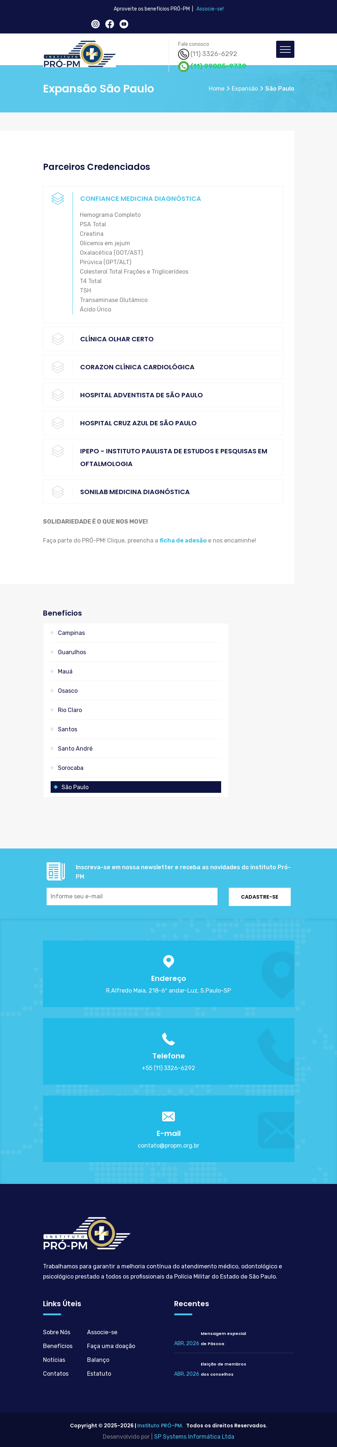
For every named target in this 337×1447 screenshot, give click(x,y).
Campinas (71, 632)
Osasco (68, 690)
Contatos (55, 1373)
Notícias (54, 1359)
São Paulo (75, 787)
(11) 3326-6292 (207, 54)
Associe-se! (210, 9)
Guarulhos (72, 652)
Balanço (98, 1359)
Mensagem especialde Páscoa (223, 1339)
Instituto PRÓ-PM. (160, 1425)
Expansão (245, 88)
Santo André (75, 748)
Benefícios (58, 1346)
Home (216, 88)
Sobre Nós (56, 1332)
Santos (67, 729)
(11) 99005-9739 (212, 66)
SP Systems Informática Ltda (194, 1436)
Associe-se (102, 1332)
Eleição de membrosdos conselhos (223, 1369)
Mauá (65, 671)
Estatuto (99, 1373)
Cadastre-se (259, 897)
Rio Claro (70, 710)
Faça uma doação (111, 1346)
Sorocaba (70, 767)
